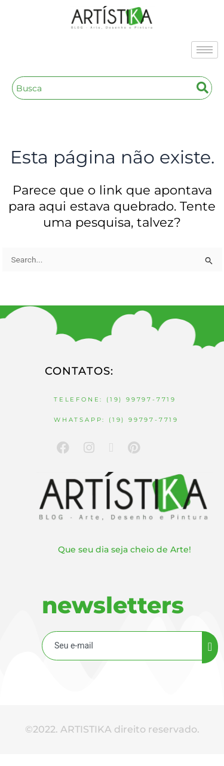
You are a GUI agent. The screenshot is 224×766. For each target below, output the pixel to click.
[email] (122, 645)
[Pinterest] (134, 447)
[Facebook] (63, 447)
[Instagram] (89, 447)
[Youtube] (111, 447)
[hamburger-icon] (204, 49)
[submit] (210, 647)
